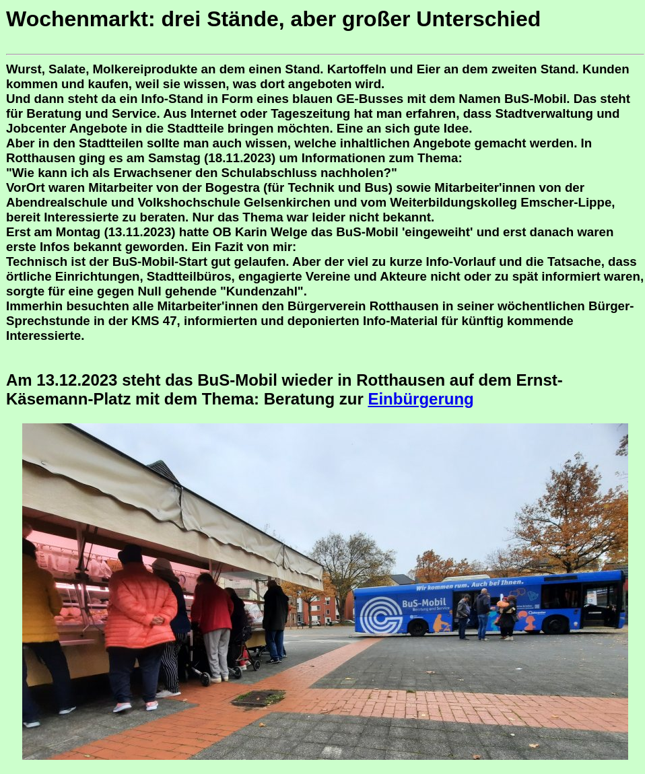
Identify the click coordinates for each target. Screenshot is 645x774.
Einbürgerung (420, 399)
